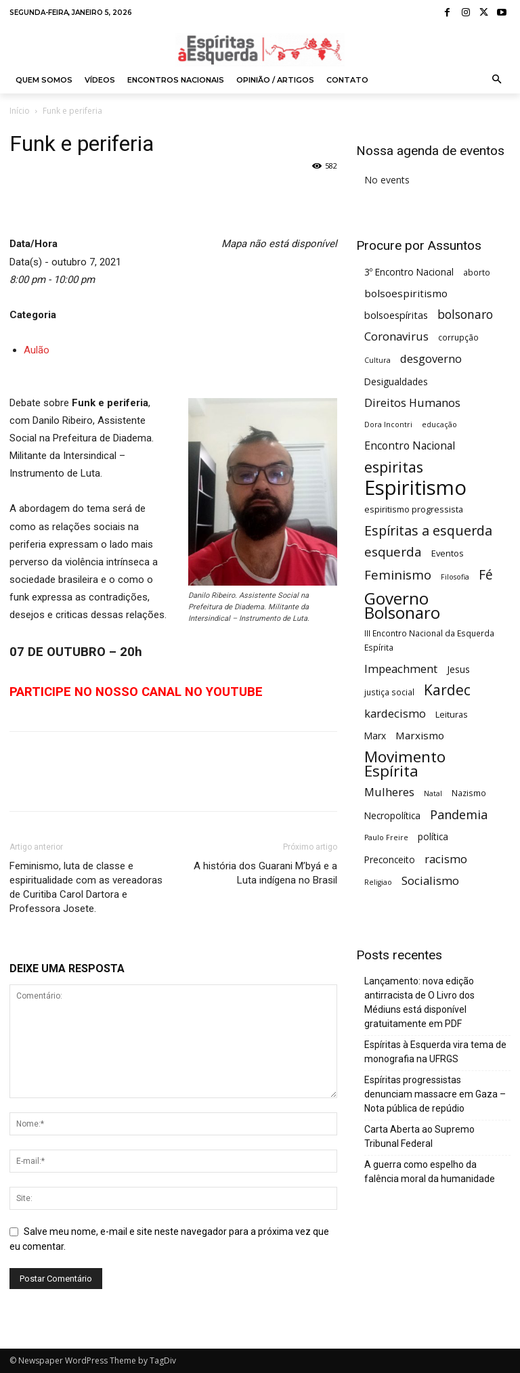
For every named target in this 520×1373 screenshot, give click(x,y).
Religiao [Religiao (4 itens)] (378, 882)
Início (19, 110)
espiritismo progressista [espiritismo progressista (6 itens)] (413, 509)
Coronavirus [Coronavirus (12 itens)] (396, 336)
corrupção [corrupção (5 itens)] (458, 337)
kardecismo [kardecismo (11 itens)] (395, 713)
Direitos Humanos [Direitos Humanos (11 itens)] (412, 402)
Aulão (36, 350)
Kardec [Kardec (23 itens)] (447, 690)
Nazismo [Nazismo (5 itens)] (469, 792)
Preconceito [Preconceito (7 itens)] (389, 859)
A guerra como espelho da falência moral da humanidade (429, 1171)
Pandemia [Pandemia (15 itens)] (459, 815)
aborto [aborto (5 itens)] (476, 272)
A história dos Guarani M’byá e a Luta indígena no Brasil (265, 873)
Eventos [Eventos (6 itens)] (447, 553)
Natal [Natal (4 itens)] (433, 793)
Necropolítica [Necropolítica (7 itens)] (392, 815)
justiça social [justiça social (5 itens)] (389, 691)
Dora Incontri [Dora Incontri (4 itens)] (388, 424)
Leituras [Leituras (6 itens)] (451, 714)
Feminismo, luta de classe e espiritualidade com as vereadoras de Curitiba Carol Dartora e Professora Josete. (85, 887)
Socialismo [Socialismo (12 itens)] (430, 880)
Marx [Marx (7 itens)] (375, 735)
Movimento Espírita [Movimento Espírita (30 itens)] (405, 763)
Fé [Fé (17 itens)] (486, 575)
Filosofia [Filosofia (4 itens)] (455, 577)
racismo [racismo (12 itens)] (446, 859)
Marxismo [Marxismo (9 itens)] (419, 735)
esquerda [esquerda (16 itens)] (393, 551)
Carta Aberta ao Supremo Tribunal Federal (419, 1136)
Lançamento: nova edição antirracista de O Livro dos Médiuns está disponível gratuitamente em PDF (419, 1002)
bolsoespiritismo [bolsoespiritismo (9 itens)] (406, 293)
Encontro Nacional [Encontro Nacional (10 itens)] (409, 446)
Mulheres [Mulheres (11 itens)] (389, 792)
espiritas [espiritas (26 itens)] (393, 467)
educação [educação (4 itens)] (439, 424)
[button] (497, 80)
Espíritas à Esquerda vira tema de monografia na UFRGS (435, 1051)
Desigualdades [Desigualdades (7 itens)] (396, 381)
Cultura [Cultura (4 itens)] (377, 360)
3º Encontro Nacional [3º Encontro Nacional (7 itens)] (409, 271)
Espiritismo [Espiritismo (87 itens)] (415, 488)
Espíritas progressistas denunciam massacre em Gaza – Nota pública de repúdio (435, 1094)
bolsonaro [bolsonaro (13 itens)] (465, 314)
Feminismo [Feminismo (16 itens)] (397, 574)
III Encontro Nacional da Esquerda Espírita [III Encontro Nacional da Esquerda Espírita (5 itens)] (429, 640)
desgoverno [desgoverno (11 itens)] (431, 358)
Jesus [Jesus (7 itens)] (458, 669)
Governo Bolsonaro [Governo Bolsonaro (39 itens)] (402, 605)
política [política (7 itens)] (433, 836)
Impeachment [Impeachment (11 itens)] (400, 668)
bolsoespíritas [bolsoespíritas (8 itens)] (396, 315)
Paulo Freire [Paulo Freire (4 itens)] (386, 837)
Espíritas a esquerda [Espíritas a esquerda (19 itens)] (428, 530)
